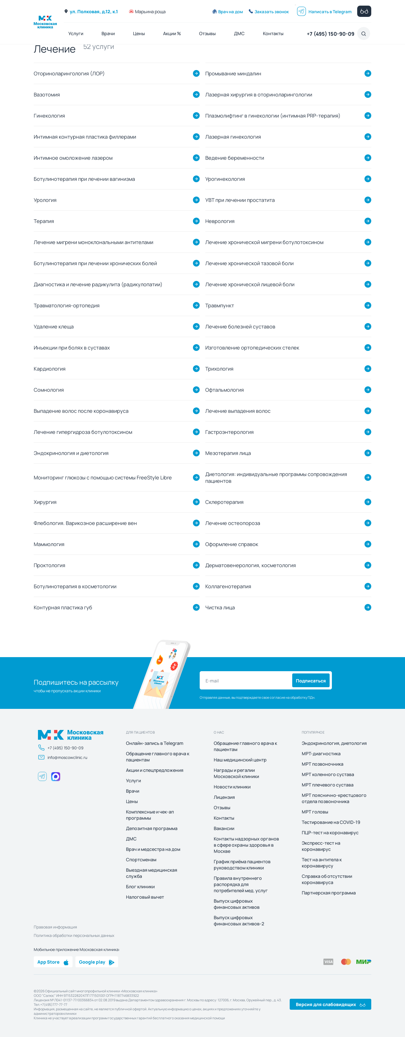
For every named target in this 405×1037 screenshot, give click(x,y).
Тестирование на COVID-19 (331, 822)
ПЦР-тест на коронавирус (330, 832)
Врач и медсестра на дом (153, 849)
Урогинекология (225, 178)
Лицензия (224, 797)
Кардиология (50, 368)
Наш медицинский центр (240, 760)
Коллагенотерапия (228, 586)
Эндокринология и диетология (71, 452)
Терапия (44, 220)
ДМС (239, 33)
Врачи (108, 33)
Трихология (219, 368)
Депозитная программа (151, 828)
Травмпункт (219, 305)
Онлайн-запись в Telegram (154, 743)
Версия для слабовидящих (330, 1004)
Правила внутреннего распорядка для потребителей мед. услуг (241, 884)
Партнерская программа (329, 893)
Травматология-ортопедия (67, 305)
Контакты (273, 33)
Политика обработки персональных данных (74, 935)
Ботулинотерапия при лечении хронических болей (95, 263)
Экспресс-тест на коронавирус (321, 846)
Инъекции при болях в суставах (72, 347)
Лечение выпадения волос (238, 410)
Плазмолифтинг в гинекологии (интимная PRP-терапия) (273, 115)
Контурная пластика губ (63, 607)
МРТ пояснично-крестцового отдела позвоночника (334, 798)
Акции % (172, 33)
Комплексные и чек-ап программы (150, 815)
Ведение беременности (234, 157)
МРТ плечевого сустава (328, 785)
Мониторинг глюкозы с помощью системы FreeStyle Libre (103, 477)
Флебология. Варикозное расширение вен (85, 522)
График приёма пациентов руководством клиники (242, 864)
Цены (139, 33)
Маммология (49, 543)
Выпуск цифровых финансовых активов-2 (239, 920)
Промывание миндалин (233, 73)
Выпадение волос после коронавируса (81, 410)
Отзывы (207, 33)
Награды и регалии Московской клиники (236, 773)
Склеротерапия (224, 501)
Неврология (220, 220)
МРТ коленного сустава (328, 774)
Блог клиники (140, 886)
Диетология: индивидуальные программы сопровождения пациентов (276, 477)
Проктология (49, 565)
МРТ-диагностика (321, 753)
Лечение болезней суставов (240, 326)
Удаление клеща (54, 326)
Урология (45, 199)
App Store (53, 961)
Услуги (75, 33)
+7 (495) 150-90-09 (330, 33)
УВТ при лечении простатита (240, 199)
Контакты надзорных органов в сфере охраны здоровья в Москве (246, 845)
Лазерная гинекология (233, 136)
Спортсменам (141, 859)
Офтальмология (224, 389)
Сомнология (49, 389)
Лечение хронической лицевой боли (249, 284)
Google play (96, 961)
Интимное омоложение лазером (73, 157)
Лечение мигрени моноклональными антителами (93, 241)
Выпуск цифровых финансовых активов (237, 904)
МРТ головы (315, 812)
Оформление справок (231, 543)
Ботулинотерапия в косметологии (75, 586)
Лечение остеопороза (232, 522)
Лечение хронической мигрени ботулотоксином (264, 241)
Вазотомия (47, 94)
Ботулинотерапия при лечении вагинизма (84, 178)
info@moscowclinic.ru (62, 757)
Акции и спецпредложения (154, 770)
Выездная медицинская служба (151, 873)
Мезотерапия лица (228, 452)
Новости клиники (232, 787)
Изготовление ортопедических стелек (252, 347)
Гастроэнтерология (229, 431)
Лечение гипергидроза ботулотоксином (83, 431)
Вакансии (224, 828)
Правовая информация (55, 927)
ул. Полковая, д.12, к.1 (91, 11)
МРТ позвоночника (322, 764)
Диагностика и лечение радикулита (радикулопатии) (98, 284)
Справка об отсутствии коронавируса (327, 879)
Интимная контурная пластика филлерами (85, 136)
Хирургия (45, 501)
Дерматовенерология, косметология (250, 565)
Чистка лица (220, 607)
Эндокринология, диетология (334, 743)
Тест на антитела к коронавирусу (322, 862)
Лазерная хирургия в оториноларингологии (258, 94)
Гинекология (49, 115)
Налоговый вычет (145, 897)
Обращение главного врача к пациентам (157, 756)
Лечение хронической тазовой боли (249, 263)
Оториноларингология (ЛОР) (69, 73)
